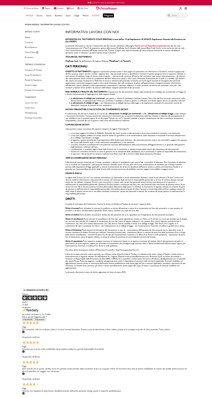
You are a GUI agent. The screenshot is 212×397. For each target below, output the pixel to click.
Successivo (39, 319)
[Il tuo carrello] (185, 8)
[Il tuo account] (180, 8)
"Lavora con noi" (141, 46)
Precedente (27, 319)
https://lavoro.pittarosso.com (159, 46)
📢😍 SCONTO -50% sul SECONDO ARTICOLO (106, 2)
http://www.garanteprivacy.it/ (127, 250)
